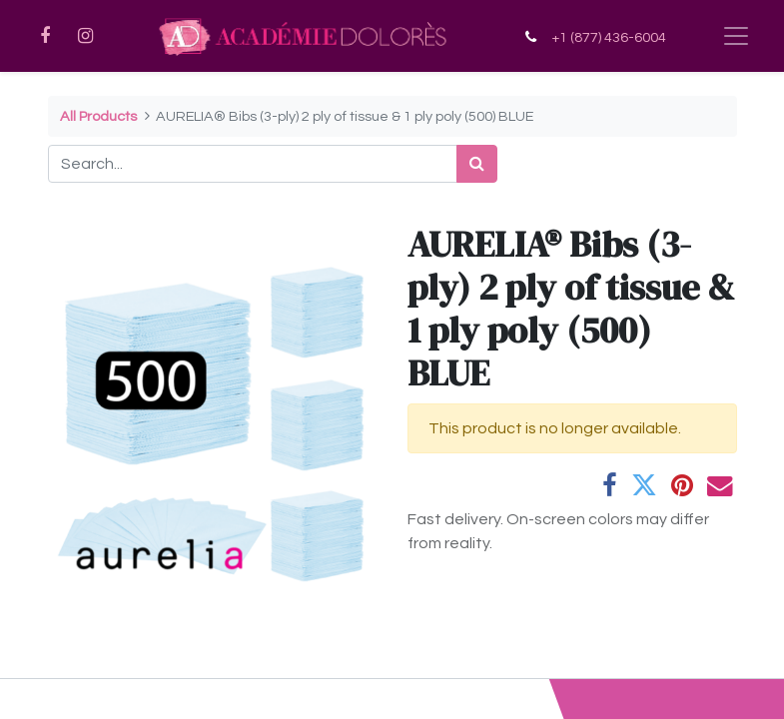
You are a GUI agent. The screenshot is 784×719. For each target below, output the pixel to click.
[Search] (476, 164)
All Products (98, 116)
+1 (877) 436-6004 (608, 37)
